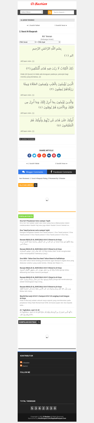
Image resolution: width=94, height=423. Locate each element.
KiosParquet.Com (44, 418)
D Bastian (26, 363)
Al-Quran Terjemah (27, 20)
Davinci (25, 366)
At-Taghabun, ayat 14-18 (29, 310)
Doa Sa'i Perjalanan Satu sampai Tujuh (35, 221)
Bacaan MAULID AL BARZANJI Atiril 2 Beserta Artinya (41, 239)
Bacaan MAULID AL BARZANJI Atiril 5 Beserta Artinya (41, 286)
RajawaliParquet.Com (58, 418)
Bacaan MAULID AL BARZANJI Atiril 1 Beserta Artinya (41, 277)
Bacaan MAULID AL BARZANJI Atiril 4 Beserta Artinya (41, 268)
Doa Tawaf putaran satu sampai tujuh (35, 230)
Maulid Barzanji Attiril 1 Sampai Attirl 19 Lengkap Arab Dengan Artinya (44, 297)
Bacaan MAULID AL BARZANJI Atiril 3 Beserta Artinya (41, 249)
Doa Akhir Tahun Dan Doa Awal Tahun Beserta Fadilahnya (42, 258)
